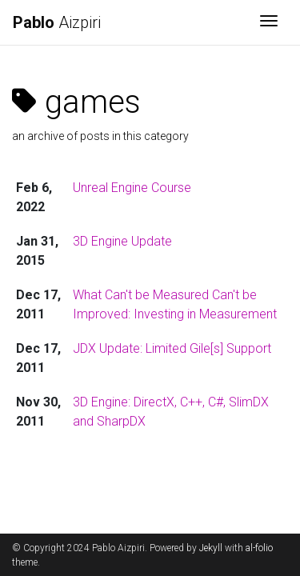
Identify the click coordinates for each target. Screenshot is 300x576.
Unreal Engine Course (132, 187)
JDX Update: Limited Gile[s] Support (172, 348)
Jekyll (210, 548)
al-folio (259, 548)
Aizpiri (57, 22)
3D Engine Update (122, 241)
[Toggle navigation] (268, 22)
